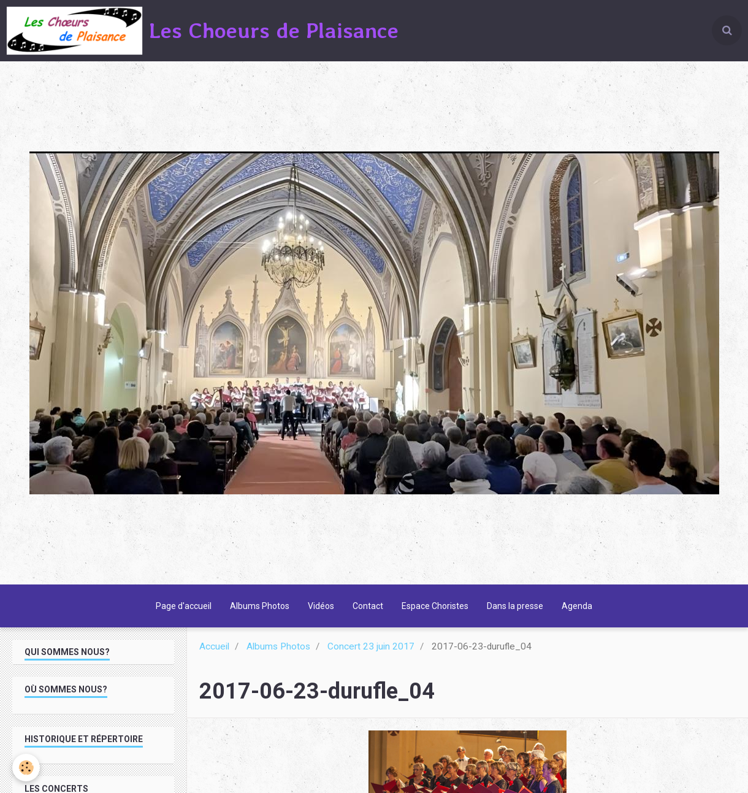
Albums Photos (259, 606)
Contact (368, 606)
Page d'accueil (184, 606)
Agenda (577, 606)
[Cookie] (26, 767)
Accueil (214, 646)
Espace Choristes (435, 606)
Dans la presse (515, 606)
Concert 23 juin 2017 (370, 646)
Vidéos (321, 606)
